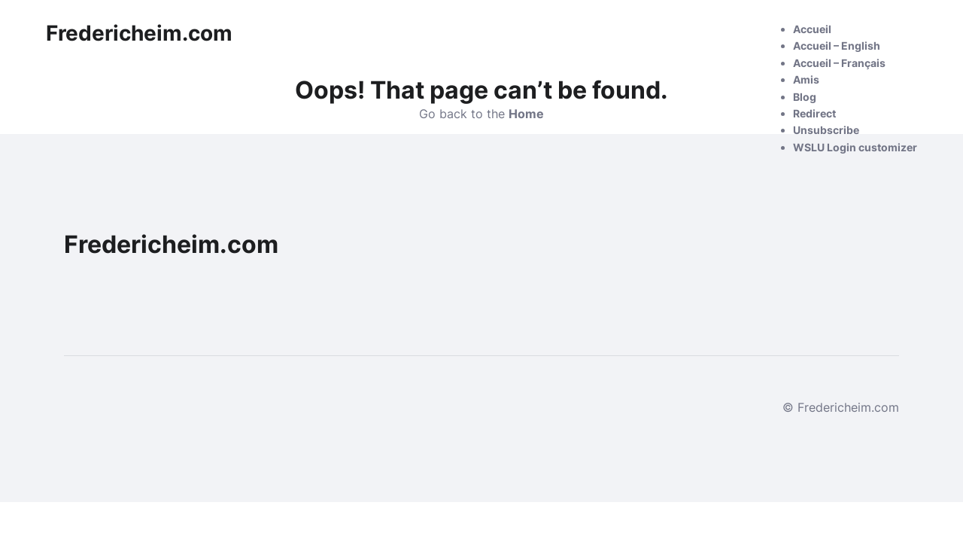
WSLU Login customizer (855, 147)
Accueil (812, 29)
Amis (806, 79)
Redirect (814, 113)
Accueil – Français (839, 62)
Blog (804, 96)
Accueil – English (836, 45)
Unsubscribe (826, 129)
